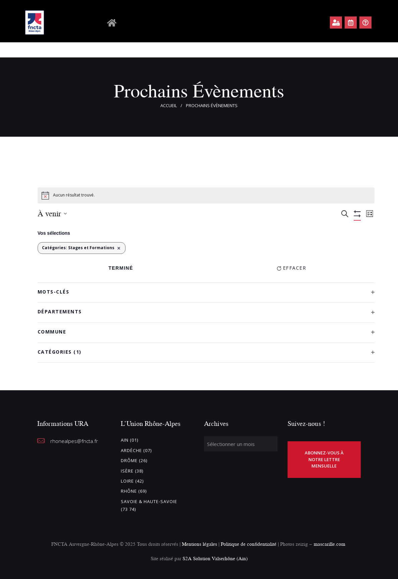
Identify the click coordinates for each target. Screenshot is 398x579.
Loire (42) (132, 481)
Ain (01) (129, 440)
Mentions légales (199, 543)
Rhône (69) (134, 491)
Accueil (168, 105)
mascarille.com (329, 543)
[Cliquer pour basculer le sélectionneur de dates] (52, 213)
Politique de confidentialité (249, 543)
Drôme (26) (134, 460)
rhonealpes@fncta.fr (74, 441)
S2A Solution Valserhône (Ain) (215, 558)
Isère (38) (132, 471)
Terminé (120, 268)
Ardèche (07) (136, 450)
